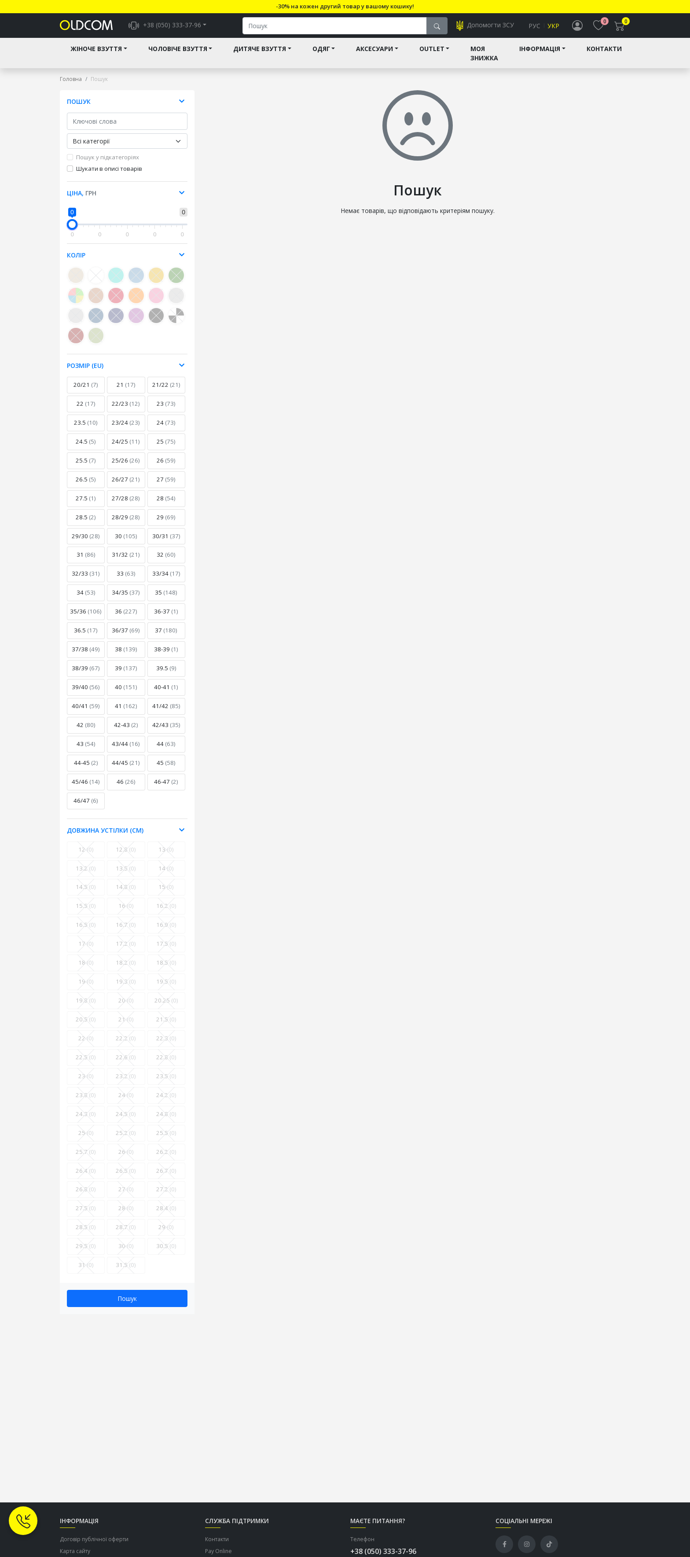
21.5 (166, 1026)
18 (86, 969)
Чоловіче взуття (177, 55)
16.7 (126, 932)
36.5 (86, 637)
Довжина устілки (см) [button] (105, 837)
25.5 (86, 467)
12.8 (126, 856)
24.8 (166, 1121)
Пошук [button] (79, 108)
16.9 (166, 932)
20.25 (166, 1007)
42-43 (126, 732)
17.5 (166, 951)
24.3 (86, 1121)
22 (86, 411)
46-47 (166, 789)
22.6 (126, 1064)
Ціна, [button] (81, 200)
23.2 (126, 1083)
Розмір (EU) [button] (85, 372)
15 (166, 894)
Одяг (321, 55)
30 (126, 543)
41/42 (166, 713)
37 (166, 637)
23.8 (86, 1102)
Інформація (539, 55)
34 (86, 599)
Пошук (127, 1305)
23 (166, 411)
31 (86, 562)
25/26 (126, 467)
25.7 (86, 1159)
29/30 (86, 543)
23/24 (126, 429)
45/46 (86, 789)
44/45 (126, 770)
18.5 (166, 969)
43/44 (126, 751)
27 (166, 486)
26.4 (86, 1178)
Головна (71, 86)
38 (126, 656)
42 (86, 732)
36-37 (166, 618)
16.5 (86, 932)
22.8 (166, 1064)
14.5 (86, 894)
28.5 (86, 524)
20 (126, 1007)
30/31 (166, 543)
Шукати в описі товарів (109, 176)
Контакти (604, 55)
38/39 (86, 675)
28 (166, 505)
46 (126, 789)
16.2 (166, 913)
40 (126, 694)
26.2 (166, 1159)
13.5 (126, 875)
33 (126, 580)
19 (86, 988)
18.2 (126, 969)
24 (166, 429)
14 (166, 875)
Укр (553, 29)
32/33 (86, 580)
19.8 (86, 1007)
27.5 (86, 505)
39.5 (166, 675)
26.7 (166, 1178)
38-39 (166, 656)
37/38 (86, 656)
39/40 (86, 694)
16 (126, 913)
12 (86, 856)
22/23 (126, 411)
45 (166, 770)
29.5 (86, 1253)
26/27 (126, 486)
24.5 (86, 448)
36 (126, 618)
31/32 (126, 562)
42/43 (166, 732)
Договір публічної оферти (94, 1546)
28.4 (166, 1215)
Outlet (431, 55)
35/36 (86, 618)
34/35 (126, 599)
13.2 (86, 875)
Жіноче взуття (96, 55)
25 (166, 448)
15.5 (86, 913)
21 (126, 392)
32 (166, 562)
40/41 (86, 713)
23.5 (86, 429)
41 (126, 713)
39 (126, 675)
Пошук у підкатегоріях (107, 164)
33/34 (166, 580)
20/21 (85, 392)
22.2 (126, 1045)
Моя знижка (484, 60)
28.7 (126, 1234)
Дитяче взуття (259, 55)
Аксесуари (374, 55)
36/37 (126, 637)
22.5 (86, 1064)
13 (166, 856)
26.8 (86, 1196)
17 (86, 951)
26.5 (86, 486)
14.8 (126, 894)
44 (166, 751)
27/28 (126, 505)
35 (166, 599)
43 (86, 751)
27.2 (166, 1196)
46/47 (85, 808)
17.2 (126, 951)
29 (166, 524)
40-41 (166, 694)
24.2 (166, 1102)
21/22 (166, 392)
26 (166, 467)
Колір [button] (76, 262)
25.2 (126, 1140)
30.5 (166, 1253)
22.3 (166, 1045)
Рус (534, 29)
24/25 (126, 448)
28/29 (126, 524)
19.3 (126, 988)
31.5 (126, 1272)
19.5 (166, 988)
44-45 (86, 770)
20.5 (86, 1026)
